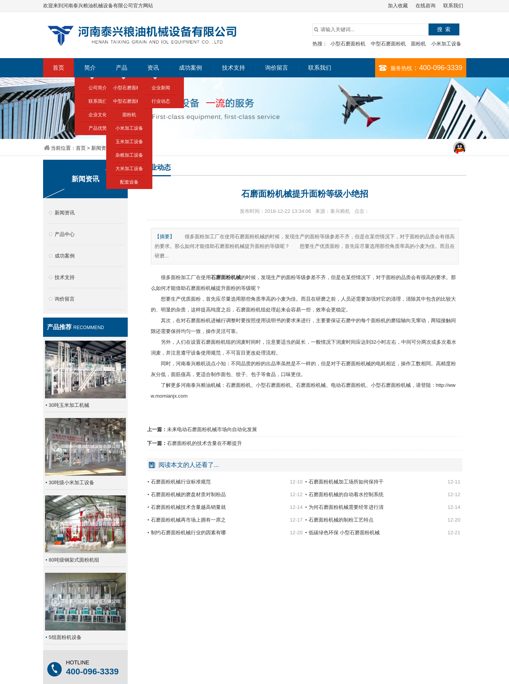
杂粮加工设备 (129, 155)
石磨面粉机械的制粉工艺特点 (341, 520)
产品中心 (65, 234)
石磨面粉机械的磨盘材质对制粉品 (188, 494)
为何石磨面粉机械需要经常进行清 (346, 507)
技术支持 (233, 67)
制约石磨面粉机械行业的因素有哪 (188, 532)
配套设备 (129, 182)
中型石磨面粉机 (388, 44)
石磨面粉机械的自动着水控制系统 (346, 494)
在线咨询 (426, 5)
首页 (58, 67)
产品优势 (97, 128)
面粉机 (418, 44)
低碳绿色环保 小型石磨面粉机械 (344, 532)
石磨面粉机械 (226, 277)
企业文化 (97, 114)
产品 (121, 67)
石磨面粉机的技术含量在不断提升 (204, 443)
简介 (90, 67)
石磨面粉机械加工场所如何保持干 (346, 482)
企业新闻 (161, 87)
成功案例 (190, 67)
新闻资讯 (101, 148)
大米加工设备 (129, 168)
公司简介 (97, 87)
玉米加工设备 (129, 141)
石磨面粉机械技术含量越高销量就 (188, 507)
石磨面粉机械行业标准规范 (181, 482)
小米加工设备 (446, 44)
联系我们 (453, 5)
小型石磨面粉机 (347, 44)
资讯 (153, 67)
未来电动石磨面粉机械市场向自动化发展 (212, 429)
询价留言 (276, 67)
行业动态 (161, 101)
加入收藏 (398, 5)
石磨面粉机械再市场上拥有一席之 (188, 520)
